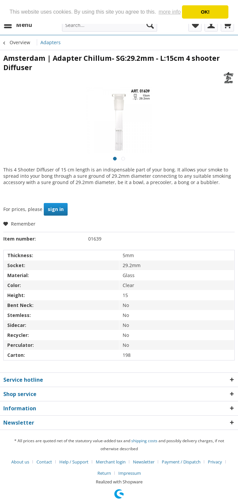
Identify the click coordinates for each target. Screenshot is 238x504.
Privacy (215, 462)
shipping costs (144, 441)
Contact (44, 462)
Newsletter (143, 462)
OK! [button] (205, 12)
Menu (18, 24)
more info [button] (169, 12)
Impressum (129, 473)
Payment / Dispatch (181, 462)
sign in (56, 209)
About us (20, 462)
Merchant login (111, 462)
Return (104, 473)
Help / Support (74, 462)
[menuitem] (17, 25)
